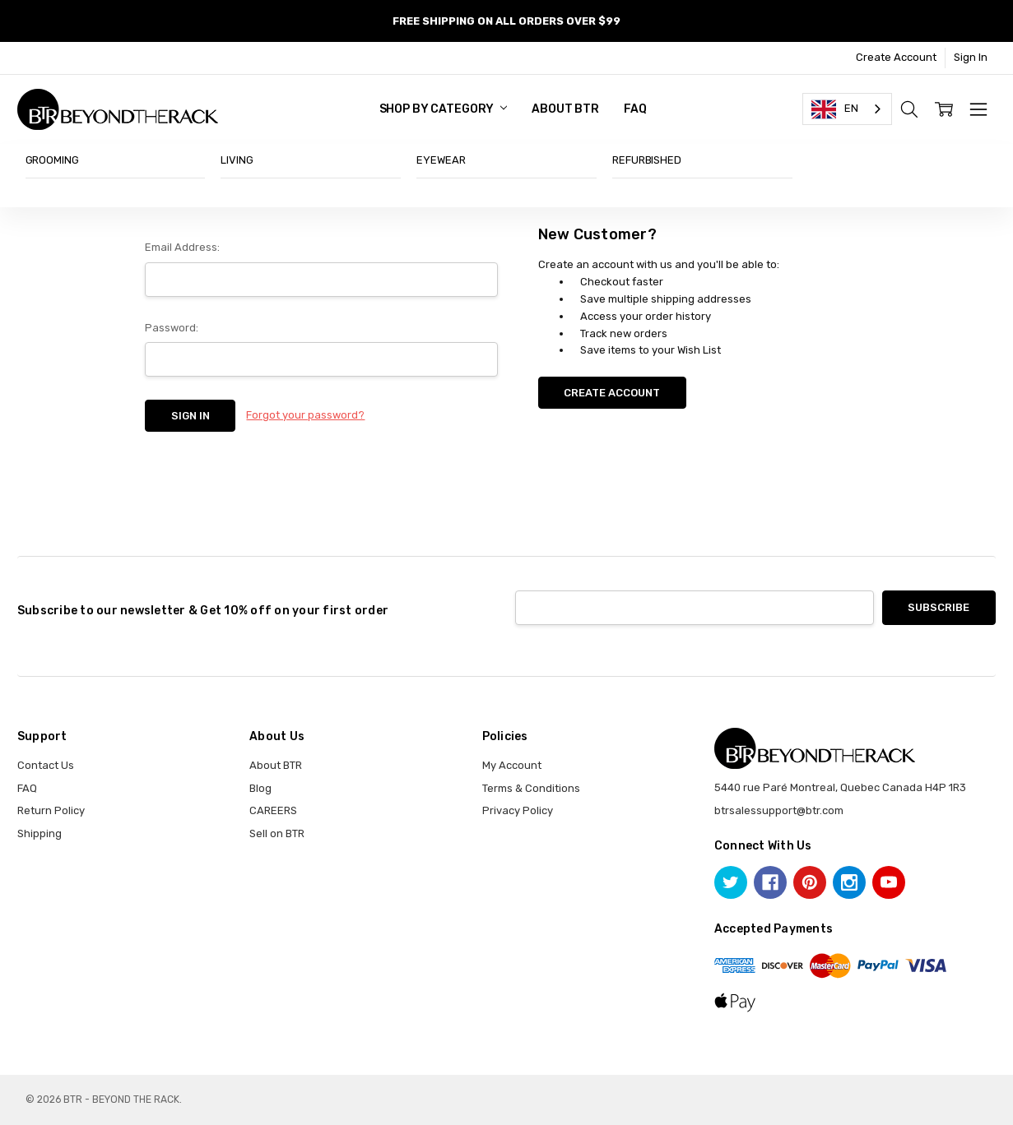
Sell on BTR (276, 833)
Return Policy (51, 810)
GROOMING (52, 160)
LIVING (237, 160)
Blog (260, 788)
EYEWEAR (440, 160)
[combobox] (847, 109)
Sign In (970, 57)
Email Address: (182, 247)
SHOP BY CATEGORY (443, 109)
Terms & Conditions (531, 788)
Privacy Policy (517, 810)
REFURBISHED (646, 160)
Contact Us (45, 765)
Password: (171, 328)
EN (834, 109)
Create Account (896, 57)
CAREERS (273, 810)
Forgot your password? (305, 415)
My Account (511, 765)
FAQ (635, 109)
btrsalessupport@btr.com (778, 810)
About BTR (565, 109)
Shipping (39, 833)
